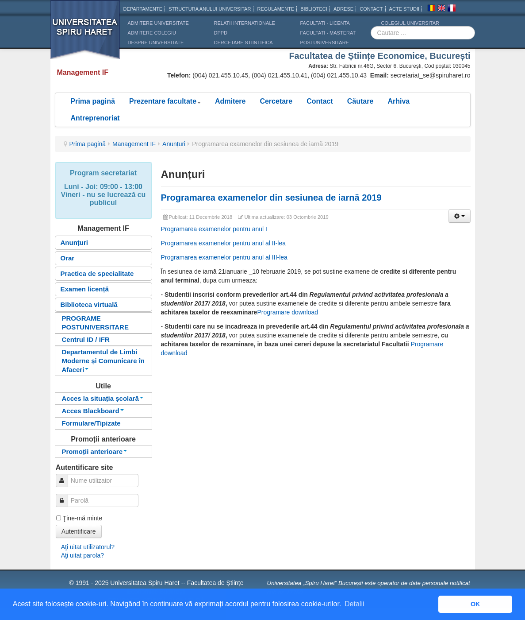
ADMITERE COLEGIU (152, 32)
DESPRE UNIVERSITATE (156, 42)
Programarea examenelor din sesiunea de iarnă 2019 (271, 197)
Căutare (360, 101)
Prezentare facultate (165, 101)
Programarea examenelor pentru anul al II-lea (223, 243)
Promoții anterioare (94, 451)
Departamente (143, 9)
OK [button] (475, 604)
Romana (431, 9)
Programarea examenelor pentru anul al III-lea (224, 257)
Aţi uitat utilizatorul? (88, 546)
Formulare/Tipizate (91, 423)
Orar (68, 258)
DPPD (221, 32)
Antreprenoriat (95, 118)
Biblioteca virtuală (89, 304)
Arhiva (398, 101)
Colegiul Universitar (410, 23)
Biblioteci (313, 9)
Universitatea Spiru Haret (85, 35)
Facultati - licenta (325, 23)
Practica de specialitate (97, 273)
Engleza (441, 9)
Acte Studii (404, 9)
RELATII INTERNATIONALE (244, 23)
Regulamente (275, 9)
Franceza (452, 9)
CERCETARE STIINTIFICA (243, 42)
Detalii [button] (354, 604)
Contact (320, 101)
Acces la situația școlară (102, 398)
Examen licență (85, 289)
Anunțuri (173, 143)
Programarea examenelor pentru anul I (214, 228)
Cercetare (276, 101)
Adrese (343, 9)
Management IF (134, 143)
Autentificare (78, 531)
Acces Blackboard (93, 411)
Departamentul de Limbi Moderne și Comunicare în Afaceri (103, 360)
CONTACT (371, 9)
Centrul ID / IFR (86, 339)
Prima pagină (93, 101)
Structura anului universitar (210, 9)
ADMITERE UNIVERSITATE (158, 23)
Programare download (287, 312)
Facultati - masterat (328, 32)
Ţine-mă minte (82, 518)
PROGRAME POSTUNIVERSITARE (95, 322)
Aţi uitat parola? (82, 555)
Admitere (230, 101)
